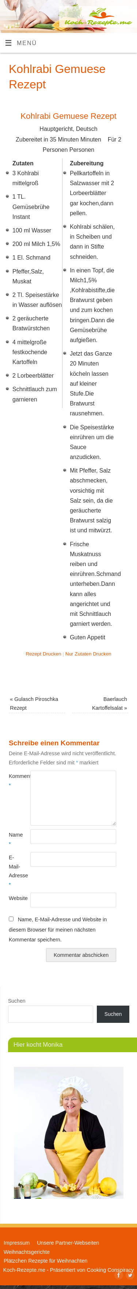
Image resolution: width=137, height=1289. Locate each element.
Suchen (16, 1001)
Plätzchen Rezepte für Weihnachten (45, 1261)
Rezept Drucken (43, 654)
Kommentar (14, 780)
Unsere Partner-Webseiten (68, 1243)
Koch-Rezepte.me (24, 1270)
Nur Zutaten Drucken (88, 654)
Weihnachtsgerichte (27, 1252)
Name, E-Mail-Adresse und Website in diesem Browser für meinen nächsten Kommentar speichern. (58, 930)
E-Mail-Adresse (14, 871)
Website (14, 898)
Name (14, 839)
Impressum (17, 1243)
